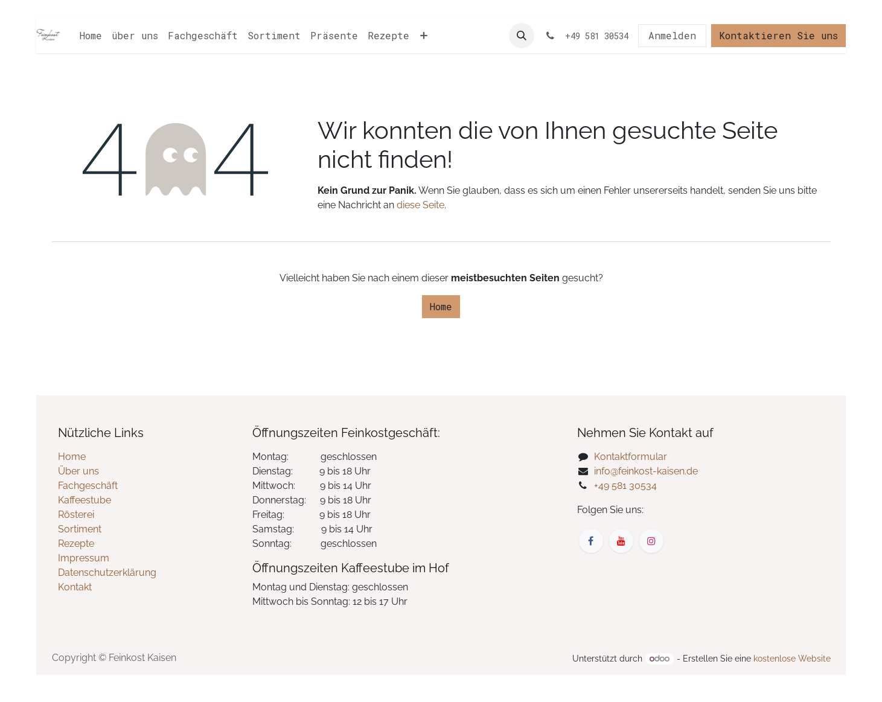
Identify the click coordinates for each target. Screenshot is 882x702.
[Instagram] (651, 541)
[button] (521, 35)
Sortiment (79, 529)
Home (441, 306)
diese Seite (420, 205)
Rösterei (76, 514)
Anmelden (672, 35)
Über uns (78, 471)
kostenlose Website (792, 658)
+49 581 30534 (625, 485)
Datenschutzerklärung (107, 572)
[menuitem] (91, 36)
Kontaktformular (630, 456)
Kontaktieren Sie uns (778, 35)
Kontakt (75, 587)
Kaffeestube (84, 500)
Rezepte (76, 543)
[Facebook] (591, 541)
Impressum (83, 558)
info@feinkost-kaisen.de (646, 471)
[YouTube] (621, 541)
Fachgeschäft (88, 485)
